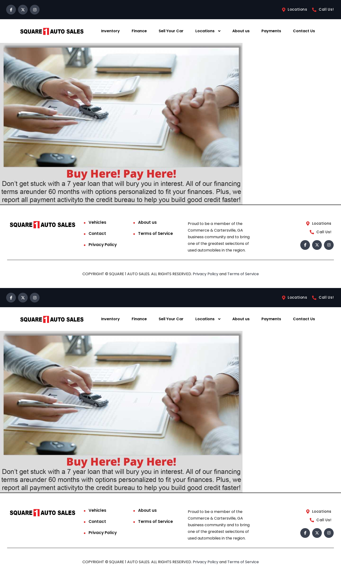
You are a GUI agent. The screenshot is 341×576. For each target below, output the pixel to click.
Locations (205, 31)
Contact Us (304, 31)
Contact (97, 233)
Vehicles (97, 222)
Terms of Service (155, 233)
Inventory (110, 31)
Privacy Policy (103, 244)
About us (241, 31)
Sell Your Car (171, 31)
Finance (139, 31)
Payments (271, 31)
